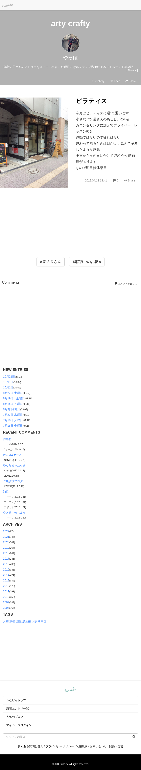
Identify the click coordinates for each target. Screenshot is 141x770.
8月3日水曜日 (11, 409)
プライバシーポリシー (60, 746)
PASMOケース (12, 454)
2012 (6, 586)
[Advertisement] (70, 231)
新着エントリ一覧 (17, 708)
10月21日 (9, 376)
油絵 (6, 491)
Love (115, 81)
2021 (6, 536)
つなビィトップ (16, 700)
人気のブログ (14, 716)
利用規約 (82, 746)
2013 (6, 580)
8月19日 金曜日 (14, 398)
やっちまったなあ (14, 465)
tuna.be (70, 690)
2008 (6, 607)
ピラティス (91, 101)
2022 (6, 531)
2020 (6, 542)
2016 (6, 564)
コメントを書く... (126, 283)
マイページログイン (19, 725)
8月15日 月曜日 (13, 403)
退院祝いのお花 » (87, 262)
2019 (6, 547)
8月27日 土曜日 (13, 393)
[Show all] (132, 70)
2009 (6, 602)
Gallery (98, 81)
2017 (6, 558)
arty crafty (70, 23)
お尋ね (7, 439)
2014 (6, 575)
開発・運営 (116, 746)
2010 (6, 596)
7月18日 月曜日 (13, 420)
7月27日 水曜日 (13, 414)
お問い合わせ (98, 746)
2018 (6, 553)
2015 (6, 569)
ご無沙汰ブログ (13, 481)
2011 (6, 591)
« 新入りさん (50, 262)
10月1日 (8, 382)
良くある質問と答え (30, 746)
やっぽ (70, 57)
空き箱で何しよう (14, 512)
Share (130, 81)
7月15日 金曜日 (13, 425)
